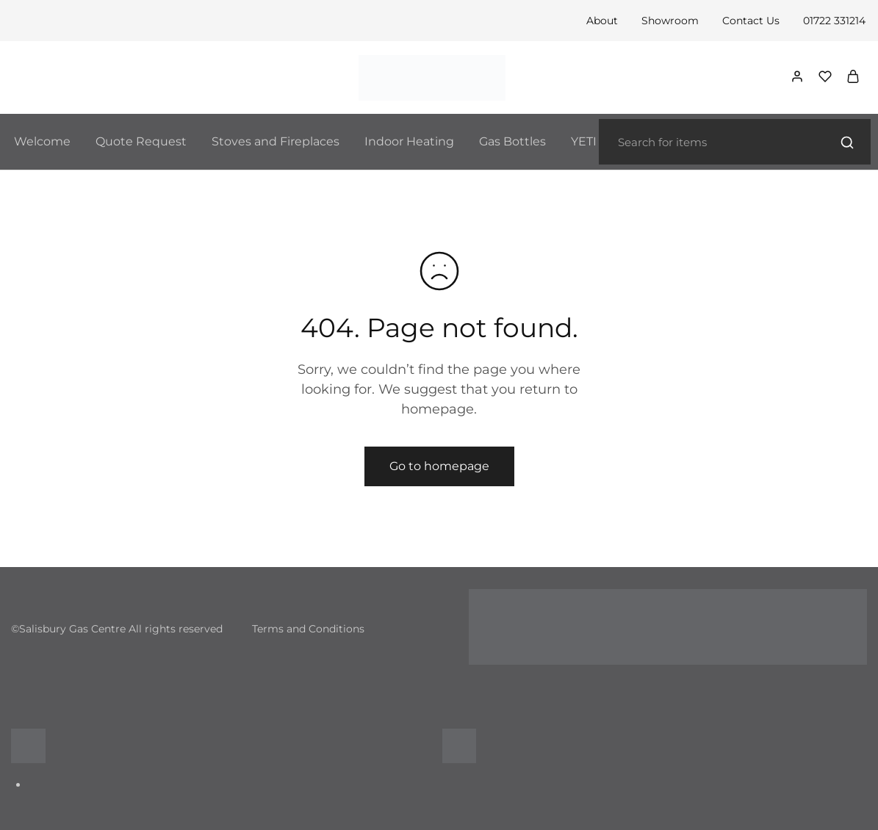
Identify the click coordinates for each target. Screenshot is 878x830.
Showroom (670, 20)
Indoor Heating (409, 141)
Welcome (42, 141)
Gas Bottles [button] (512, 141)
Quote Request (141, 141)
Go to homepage (439, 466)
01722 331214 (834, 20)
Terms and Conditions (308, 628)
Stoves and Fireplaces (275, 141)
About (602, 20)
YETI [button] (584, 141)
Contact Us (751, 20)
